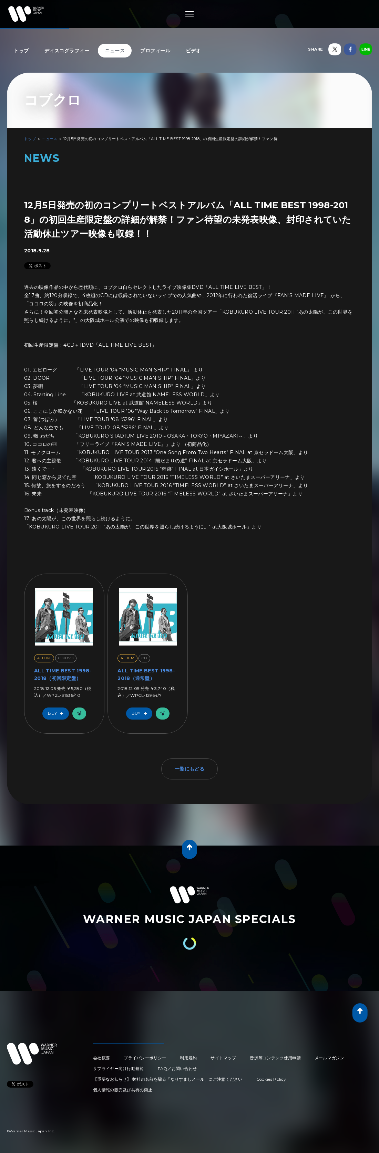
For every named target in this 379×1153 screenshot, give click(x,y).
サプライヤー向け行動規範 (118, 1068)
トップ (21, 51)
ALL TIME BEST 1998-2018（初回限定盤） (63, 674)
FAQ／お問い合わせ (177, 1068)
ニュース (115, 51)
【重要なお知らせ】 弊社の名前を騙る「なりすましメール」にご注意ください (168, 1079)
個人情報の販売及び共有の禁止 (122, 1089)
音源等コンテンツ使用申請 (275, 1057)
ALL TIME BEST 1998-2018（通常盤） (146, 674)
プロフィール (155, 51)
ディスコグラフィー (67, 51)
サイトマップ (223, 1057)
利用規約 (188, 1057)
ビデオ (193, 51)
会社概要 (101, 1057)
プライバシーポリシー (145, 1057)
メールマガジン (329, 1057)
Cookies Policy (271, 1079)
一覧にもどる (189, 769)
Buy (57, 713)
